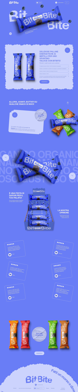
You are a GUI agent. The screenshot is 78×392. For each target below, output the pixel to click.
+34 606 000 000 (60, 2)
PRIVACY (15, 388)
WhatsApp (52, 388)
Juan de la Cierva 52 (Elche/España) (25, 388)
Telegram (47, 388)
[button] (39, 2)
